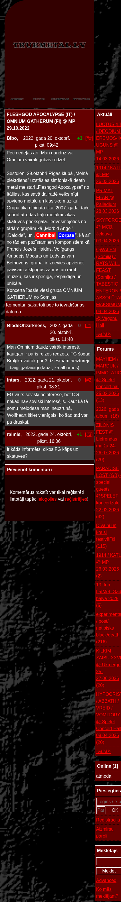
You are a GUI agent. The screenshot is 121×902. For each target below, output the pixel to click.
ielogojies (47, 499)
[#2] (89, 380)
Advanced (106, 880)
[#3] (89, 434)
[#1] (89, 325)
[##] (89, 138)
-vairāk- (103, 334)
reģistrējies (76, 499)
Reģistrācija (108, 820)
